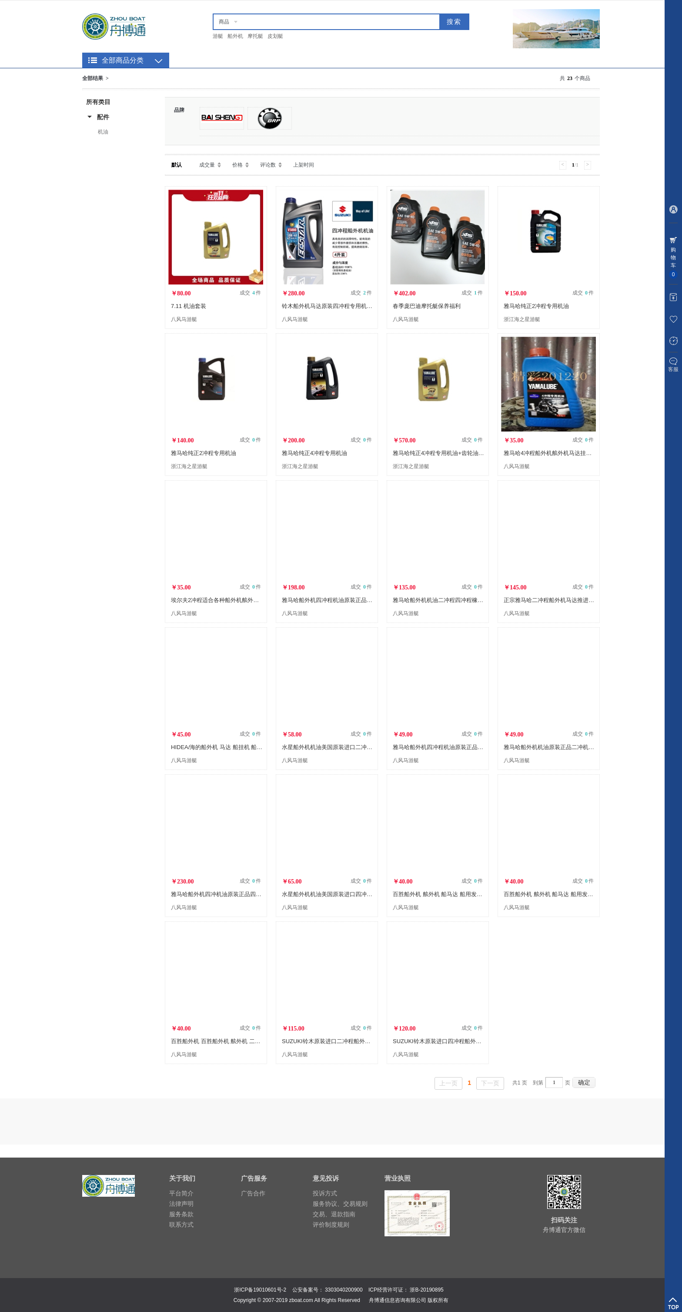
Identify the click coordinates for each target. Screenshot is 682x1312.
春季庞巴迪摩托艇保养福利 (427, 306)
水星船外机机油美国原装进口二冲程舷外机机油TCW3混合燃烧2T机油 (369, 747)
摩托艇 (255, 36)
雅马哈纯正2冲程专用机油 (536, 306)
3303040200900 (344, 1290)
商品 (224, 22)
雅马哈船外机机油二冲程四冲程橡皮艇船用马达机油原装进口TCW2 (477, 600)
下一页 (490, 1083)
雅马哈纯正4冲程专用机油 (314, 453)
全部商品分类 (123, 60)
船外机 (235, 36)
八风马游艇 (184, 319)
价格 (237, 165)
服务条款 (181, 1214)
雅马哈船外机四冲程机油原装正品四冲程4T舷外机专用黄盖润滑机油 (367, 600)
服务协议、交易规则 (340, 1203)
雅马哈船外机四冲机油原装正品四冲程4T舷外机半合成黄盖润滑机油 (256, 894)
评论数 (268, 165)
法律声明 (181, 1203)
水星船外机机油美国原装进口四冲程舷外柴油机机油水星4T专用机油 (367, 894)
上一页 (448, 1083)
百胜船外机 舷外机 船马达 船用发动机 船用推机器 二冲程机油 (581, 894)
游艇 (218, 36)
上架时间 (303, 165)
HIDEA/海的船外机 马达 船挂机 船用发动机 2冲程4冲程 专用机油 (252, 747)
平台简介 (181, 1193)
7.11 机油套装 (188, 306)
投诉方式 (325, 1193)
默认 (176, 165)
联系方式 (181, 1224)
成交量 (207, 165)
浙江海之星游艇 (522, 319)
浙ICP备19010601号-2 (260, 1290)
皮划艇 (275, 36)
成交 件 (250, 293)
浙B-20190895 (426, 1290)
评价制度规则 (331, 1224)
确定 (584, 1082)
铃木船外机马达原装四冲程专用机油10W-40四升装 (345, 306)
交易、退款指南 (334, 1214)
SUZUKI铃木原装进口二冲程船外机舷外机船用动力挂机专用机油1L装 (369, 1041)
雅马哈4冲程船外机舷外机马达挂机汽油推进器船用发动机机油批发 (587, 453)
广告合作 (253, 1193)
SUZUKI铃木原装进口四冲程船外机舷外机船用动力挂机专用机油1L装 (480, 1041)
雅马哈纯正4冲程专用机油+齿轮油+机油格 (445, 453)
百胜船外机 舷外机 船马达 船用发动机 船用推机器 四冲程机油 (470, 894)
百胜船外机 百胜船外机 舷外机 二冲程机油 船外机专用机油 (244, 1041)
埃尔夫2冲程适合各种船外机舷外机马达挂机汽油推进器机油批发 (251, 600)
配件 (103, 117)
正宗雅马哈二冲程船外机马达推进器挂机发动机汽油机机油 (577, 600)
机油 (103, 132)
